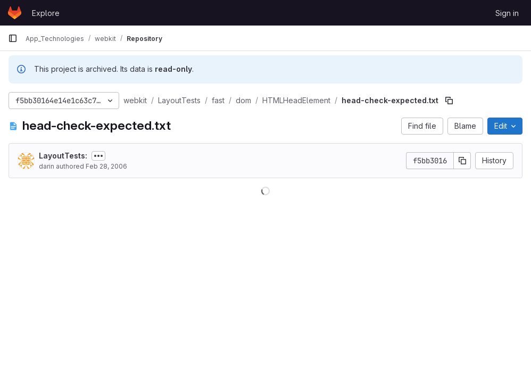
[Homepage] (14, 12)
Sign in (507, 13)
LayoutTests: (63, 155)
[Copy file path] (449, 100)
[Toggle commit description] (98, 156)
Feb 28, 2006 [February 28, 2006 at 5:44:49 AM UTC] (106, 166)
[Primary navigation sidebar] (12, 38)
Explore (46, 13)
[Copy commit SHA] (462, 160)
